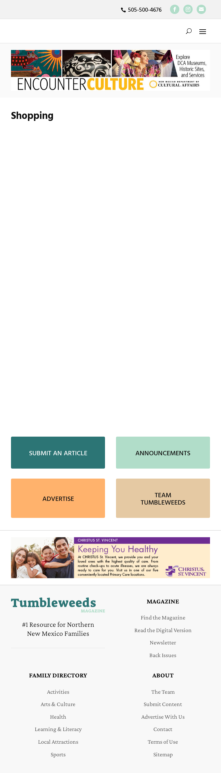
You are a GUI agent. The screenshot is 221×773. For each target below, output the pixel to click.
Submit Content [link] (163, 704)
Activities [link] (58, 691)
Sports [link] (58, 754)
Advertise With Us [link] (163, 716)
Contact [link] (162, 729)
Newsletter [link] (163, 642)
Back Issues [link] (162, 655)
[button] (202, 31)
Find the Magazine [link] (163, 617)
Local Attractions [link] (58, 741)
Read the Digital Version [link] (163, 630)
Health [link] (58, 716)
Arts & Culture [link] (58, 704)
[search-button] (189, 31)
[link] (174, 9)
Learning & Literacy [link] (58, 729)
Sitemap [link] (163, 754)
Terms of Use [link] (163, 741)
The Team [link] (163, 691)
